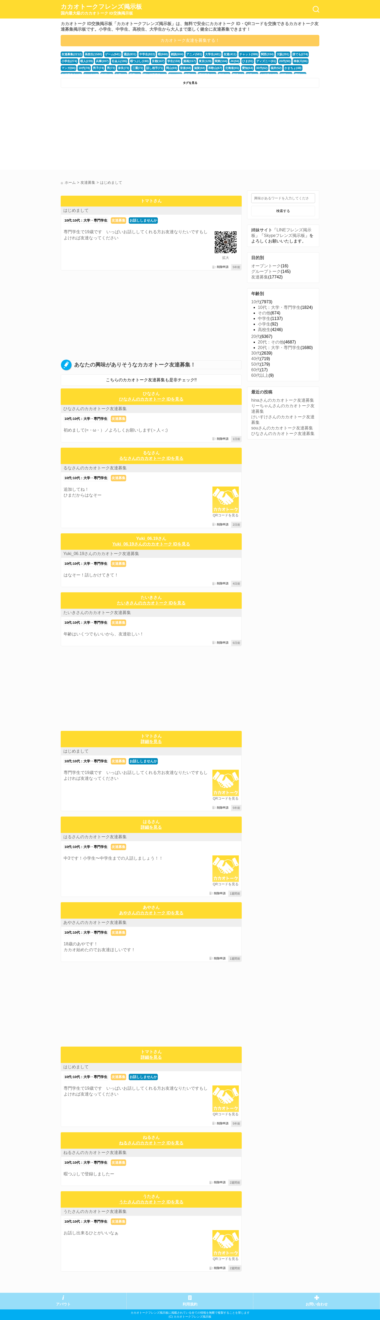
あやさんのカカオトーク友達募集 (95, 922)
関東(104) (221, 61)
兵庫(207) (102, 61)
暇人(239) (86, 61)
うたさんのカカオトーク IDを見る (151, 1202)
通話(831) (130, 54)
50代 (255, 364)
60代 (255, 370)
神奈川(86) (300, 61)
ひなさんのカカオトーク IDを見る (151, 399)
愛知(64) (247, 68)
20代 (255, 336)
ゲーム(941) (113, 54)
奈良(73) (123, 68)
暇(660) (163, 54)
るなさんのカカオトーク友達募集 (95, 468)
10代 (255, 302)
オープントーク (266, 266)
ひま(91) (247, 61)
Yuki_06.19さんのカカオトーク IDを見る (151, 544)
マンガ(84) (68, 68)
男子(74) (98, 68)
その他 (264, 313)
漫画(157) (189, 61)
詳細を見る (151, 741)
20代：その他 (271, 342)
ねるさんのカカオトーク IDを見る (151, 1143)
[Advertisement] (125, 130)
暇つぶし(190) (139, 61)
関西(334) (267, 54)
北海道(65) (232, 68)
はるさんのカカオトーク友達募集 (95, 837)
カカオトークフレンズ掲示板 (101, 9)
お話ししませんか (143, 220)
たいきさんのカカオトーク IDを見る (151, 603)
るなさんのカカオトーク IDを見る (151, 458)
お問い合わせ (317, 1304)
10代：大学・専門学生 (279, 307)
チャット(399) (248, 54)
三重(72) (137, 68)
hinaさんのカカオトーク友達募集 (282, 400)
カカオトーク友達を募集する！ (190, 40)
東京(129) (205, 61)
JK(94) (234, 61)
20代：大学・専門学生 (279, 347)
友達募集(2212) (71, 54)
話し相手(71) (154, 68)
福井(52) (276, 68)
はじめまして (76, 210)
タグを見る (190, 82)
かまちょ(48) (292, 68)
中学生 (264, 318)
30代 (255, 353)
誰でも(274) (300, 54)
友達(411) (230, 54)
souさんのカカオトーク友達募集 (282, 428)
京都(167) (158, 61)
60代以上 (260, 375)
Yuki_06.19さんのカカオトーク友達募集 (101, 553)
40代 (255, 358)
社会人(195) (119, 61)
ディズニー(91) (266, 61)
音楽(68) (185, 68)
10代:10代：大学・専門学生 (85, 220)
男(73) (111, 68)
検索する (283, 211)
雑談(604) (177, 54)
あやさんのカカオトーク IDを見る (151, 913)
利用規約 (190, 1304)
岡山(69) (171, 68)
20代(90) (285, 61)
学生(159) (173, 61)
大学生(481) (213, 54)
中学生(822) (147, 54)
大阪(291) (283, 54)
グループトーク (266, 271)
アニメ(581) (194, 54)
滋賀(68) (199, 68)
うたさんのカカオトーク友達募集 (95, 1211)
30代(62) (262, 68)
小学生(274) (69, 61)
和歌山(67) (215, 68)
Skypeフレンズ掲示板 (284, 235)
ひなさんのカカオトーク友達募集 (95, 408)
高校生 (264, 329)
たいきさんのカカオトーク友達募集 (97, 612)
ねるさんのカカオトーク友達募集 (95, 1152)
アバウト (63, 1304)
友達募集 (118, 220)
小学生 (264, 324)
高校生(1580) (93, 54)
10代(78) (84, 68)
